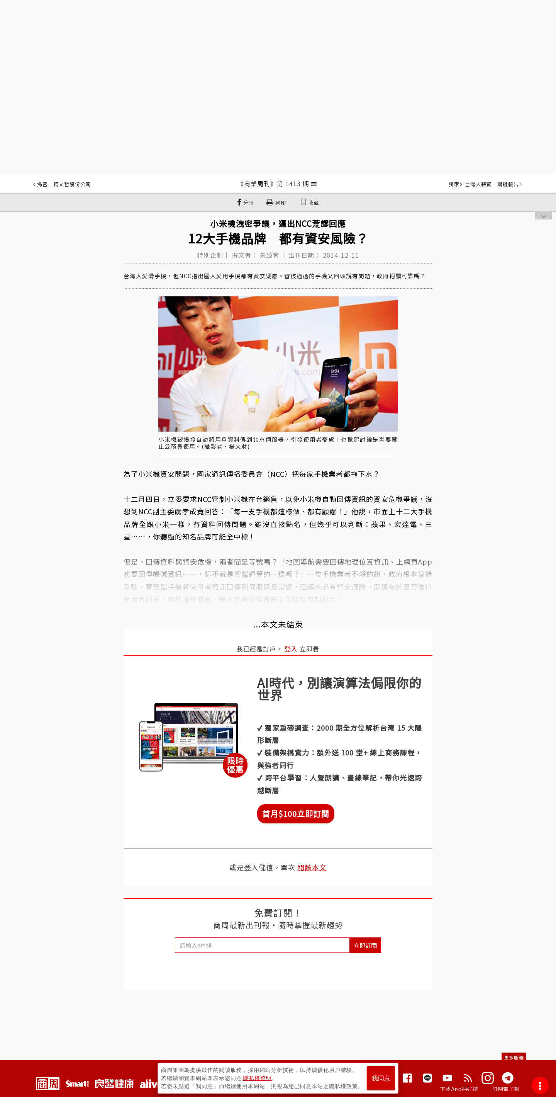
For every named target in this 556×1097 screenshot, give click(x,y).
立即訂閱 (365, 945)
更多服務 (514, 1057)
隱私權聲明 (257, 1078)
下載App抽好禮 (459, 1089)
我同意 (381, 1078)
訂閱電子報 (506, 1089)
